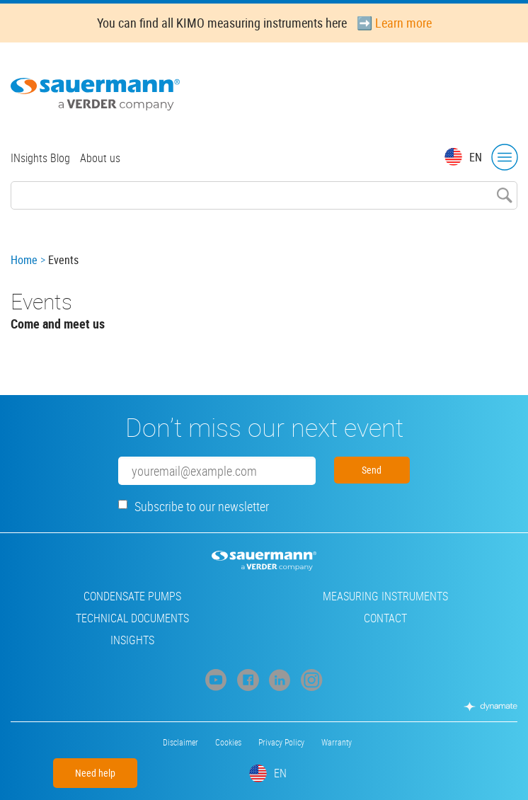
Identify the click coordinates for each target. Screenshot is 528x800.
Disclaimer (180, 742)
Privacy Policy (281, 742)
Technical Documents (132, 618)
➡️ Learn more (394, 22)
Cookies (228, 742)
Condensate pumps (132, 596)
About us (100, 158)
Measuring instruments (385, 596)
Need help (95, 772)
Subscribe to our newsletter (201, 506)
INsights (132, 640)
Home (24, 260)
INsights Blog (40, 158)
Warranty (336, 742)
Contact (385, 618)
